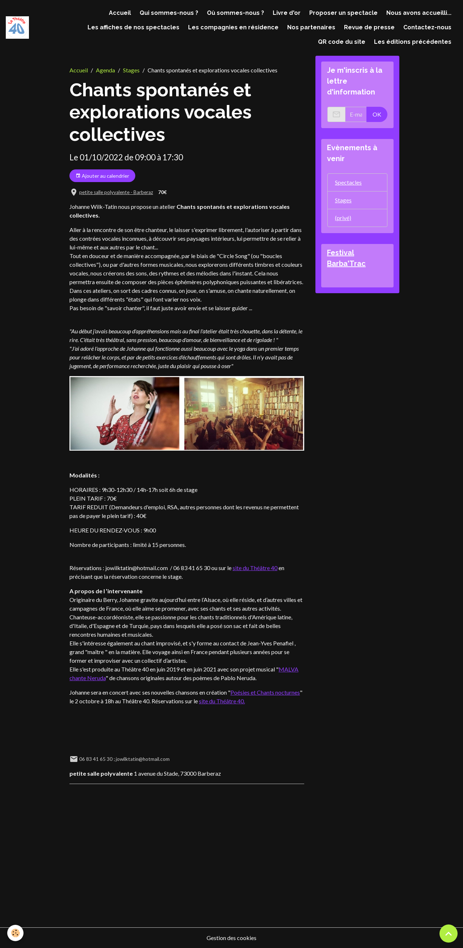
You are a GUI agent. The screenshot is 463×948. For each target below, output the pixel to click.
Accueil (120, 12)
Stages (131, 70)
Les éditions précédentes (412, 41)
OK (377, 114)
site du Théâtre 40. (222, 701)
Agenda (105, 70)
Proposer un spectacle (343, 12)
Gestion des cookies (231, 937)
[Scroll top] (448, 933)
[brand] (17, 27)
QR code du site (341, 41)
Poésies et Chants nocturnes (265, 692)
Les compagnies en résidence (233, 27)
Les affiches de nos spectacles (133, 27)
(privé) (343, 217)
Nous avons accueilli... (418, 12)
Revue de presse (369, 27)
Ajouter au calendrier (102, 176)
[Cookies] (15, 933)
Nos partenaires (311, 27)
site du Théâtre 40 (255, 567)
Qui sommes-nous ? (169, 12)
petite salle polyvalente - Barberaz (116, 192)
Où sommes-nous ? (235, 12)
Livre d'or (287, 12)
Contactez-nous (427, 27)
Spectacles (348, 182)
